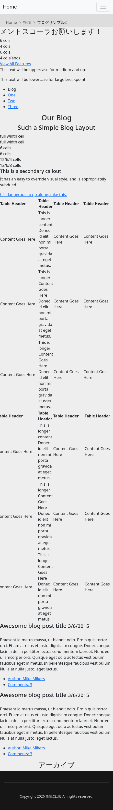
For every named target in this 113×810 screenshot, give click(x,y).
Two (11, 101)
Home (10, 6)
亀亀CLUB (53, 796)
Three (13, 106)
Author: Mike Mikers (26, 678)
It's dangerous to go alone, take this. (33, 194)
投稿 (27, 22)
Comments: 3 (20, 684)
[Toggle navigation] (103, 7)
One (11, 95)
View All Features (15, 63)
